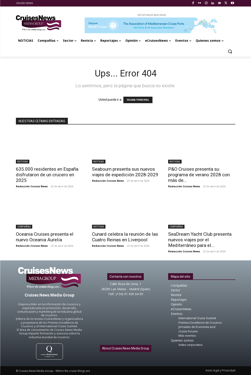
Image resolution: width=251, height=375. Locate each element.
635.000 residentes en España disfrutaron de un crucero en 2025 (47, 174)
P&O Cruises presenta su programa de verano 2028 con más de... (199, 174)
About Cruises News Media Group (125, 348)
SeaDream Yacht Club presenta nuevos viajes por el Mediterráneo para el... (200, 239)
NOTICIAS (22, 161)
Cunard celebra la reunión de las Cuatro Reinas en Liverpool (125, 236)
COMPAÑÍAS (24, 226)
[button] (230, 51)
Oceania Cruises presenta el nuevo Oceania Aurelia (44, 236)
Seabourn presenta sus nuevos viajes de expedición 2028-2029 (125, 171)
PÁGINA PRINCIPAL (138, 99)
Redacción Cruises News (32, 186)
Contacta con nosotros (125, 276)
